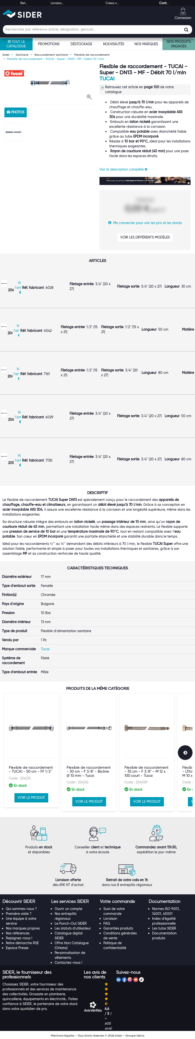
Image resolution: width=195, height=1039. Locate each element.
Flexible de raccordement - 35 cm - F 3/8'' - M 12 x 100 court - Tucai (146, 771)
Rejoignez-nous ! (19, 938)
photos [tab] (15, 112)
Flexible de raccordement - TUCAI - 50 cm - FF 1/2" (31, 769)
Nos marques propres (23, 928)
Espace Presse (17, 948)
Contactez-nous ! (68, 962)
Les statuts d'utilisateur (73, 928)
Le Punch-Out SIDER (71, 923)
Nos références (17, 933)
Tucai (106, 78)
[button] (89, 97)
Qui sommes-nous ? (21, 909)
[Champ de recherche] (97, 29)
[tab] (24, 901)
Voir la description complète (123, 169)
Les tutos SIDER (164, 928)
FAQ (106, 923)
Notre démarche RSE (22, 943)
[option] (50, 83)
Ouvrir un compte (68, 909)
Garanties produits (118, 928)
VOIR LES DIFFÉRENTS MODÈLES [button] (145, 237)
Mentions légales (62, 1035)
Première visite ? (19, 913)
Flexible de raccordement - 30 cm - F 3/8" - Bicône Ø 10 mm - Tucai (89, 771)
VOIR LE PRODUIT (31, 797)
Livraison (110, 918)
